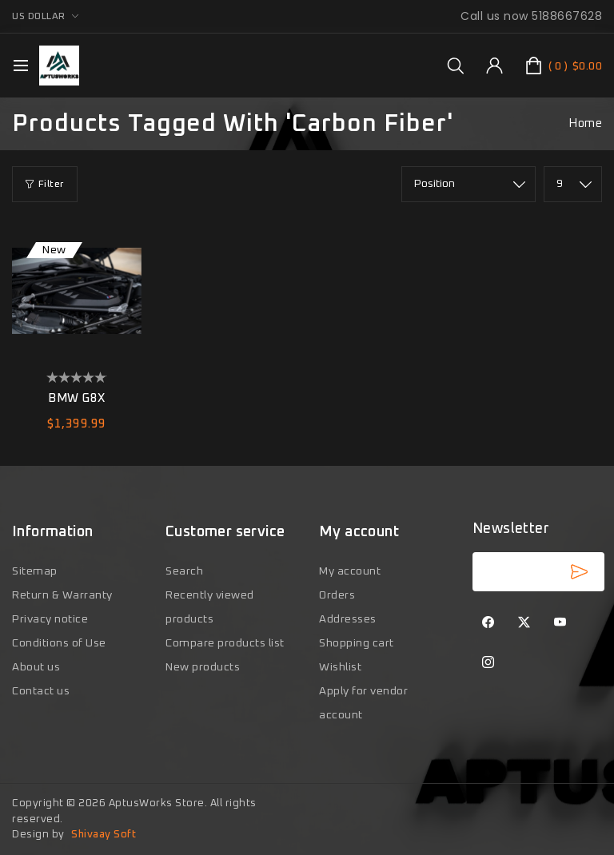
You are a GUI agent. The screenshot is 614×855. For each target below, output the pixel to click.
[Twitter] (524, 623)
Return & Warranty (62, 595)
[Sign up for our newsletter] (538, 571)
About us (36, 667)
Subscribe (579, 571)
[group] (455, 65)
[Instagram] (488, 663)
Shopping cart (356, 643)
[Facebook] (488, 623)
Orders (337, 595)
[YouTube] (560, 623)
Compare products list (225, 643)
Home (585, 123)
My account (350, 571)
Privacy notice (50, 619)
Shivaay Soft (103, 834)
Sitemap (35, 571)
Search (184, 571)
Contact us (41, 691)
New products (202, 667)
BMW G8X (77, 398)
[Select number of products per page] (573, 184)
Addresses (348, 619)
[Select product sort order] (468, 184)
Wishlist (340, 667)
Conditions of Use (59, 643)
